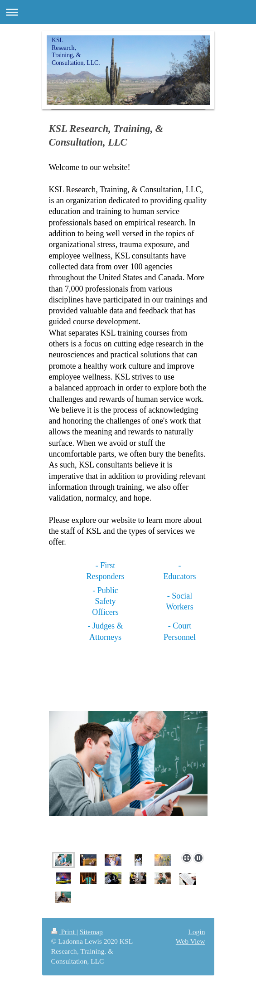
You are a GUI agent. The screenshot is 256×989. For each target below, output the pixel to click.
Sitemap (91, 931)
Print (64, 931)
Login (196, 931)
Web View (190, 941)
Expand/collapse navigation (128, 12)
